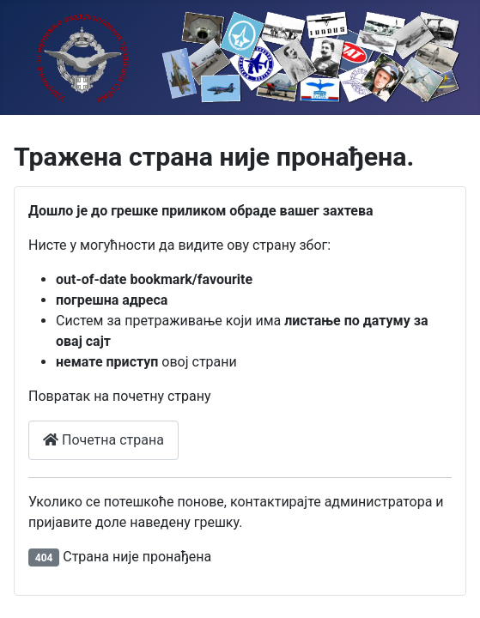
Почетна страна (103, 440)
